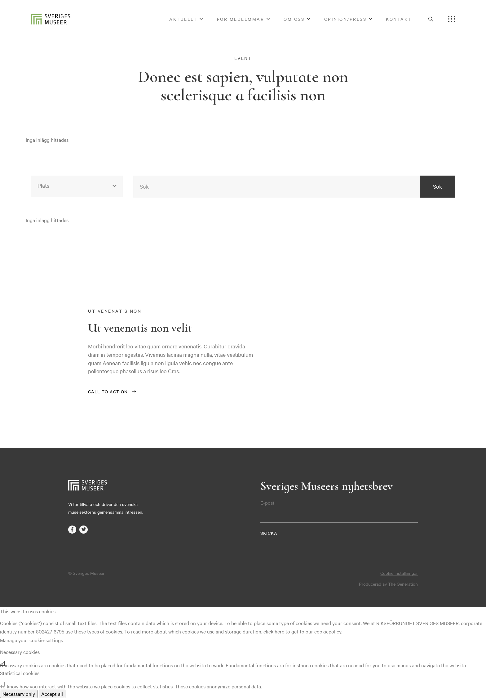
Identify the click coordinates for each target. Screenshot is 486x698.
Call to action (108, 391)
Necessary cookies (20, 651)
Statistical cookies (19, 672)
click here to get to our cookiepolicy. (302, 631)
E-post (267, 502)
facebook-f (72, 530)
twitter (83, 530)
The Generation (403, 584)
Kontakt (399, 19)
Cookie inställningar (399, 573)
